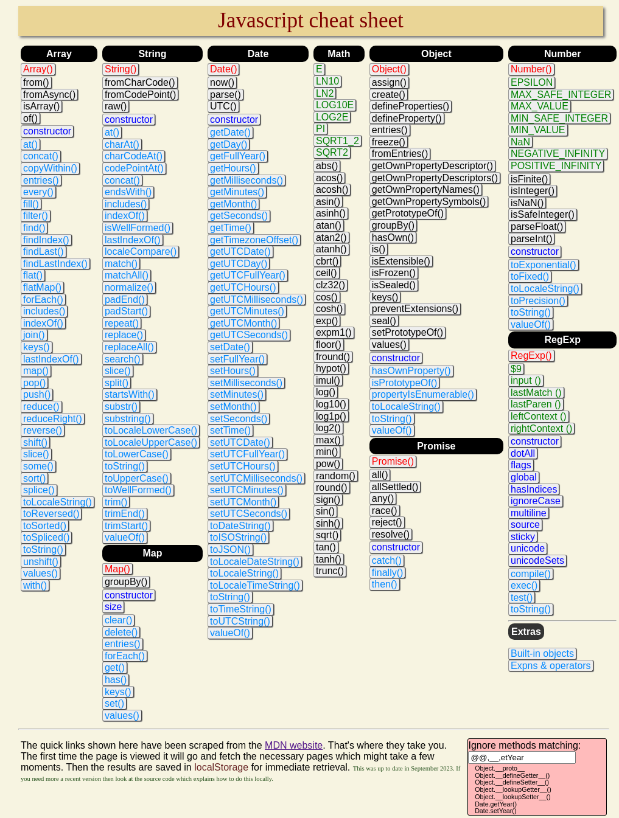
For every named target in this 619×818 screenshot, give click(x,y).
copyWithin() (50, 168)
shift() (35, 442)
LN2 (325, 93)
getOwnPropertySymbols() (429, 201)
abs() (327, 166)
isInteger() (532, 190)
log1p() (331, 416)
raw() (116, 106)
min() (327, 451)
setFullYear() (237, 359)
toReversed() (51, 513)
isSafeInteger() (543, 214)
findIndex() (46, 240)
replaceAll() (129, 347)
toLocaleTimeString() (255, 585)
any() (383, 498)
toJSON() (230, 549)
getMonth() (233, 204)
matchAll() (127, 275)
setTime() (230, 430)
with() (35, 585)
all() (380, 475)
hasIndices (534, 489)
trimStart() (126, 526)
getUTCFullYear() (247, 275)
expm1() (334, 332)
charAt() (122, 144)
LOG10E (335, 105)
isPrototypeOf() (405, 383)
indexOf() (43, 323)
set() (114, 703)
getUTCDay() (238, 263)
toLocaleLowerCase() (151, 430)
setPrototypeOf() (407, 332)
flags (521, 465)
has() (116, 679)
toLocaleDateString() (254, 561)
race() (384, 510)
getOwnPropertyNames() (426, 189)
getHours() (233, 168)
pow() (328, 464)
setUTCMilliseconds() (256, 478)
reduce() (41, 406)
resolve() (391, 534)
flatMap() (42, 287)
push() (37, 394)
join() (34, 335)
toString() (43, 549)
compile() (531, 574)
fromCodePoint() (140, 94)
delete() (121, 632)
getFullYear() (237, 156)
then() (384, 584)
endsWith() (128, 192)
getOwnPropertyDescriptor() (432, 166)
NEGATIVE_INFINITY (558, 153)
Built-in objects (542, 653)
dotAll (523, 453)
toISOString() (238, 537)
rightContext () (541, 428)
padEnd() (125, 299)
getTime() (230, 228)
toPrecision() (538, 301)
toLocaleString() (57, 502)
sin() (325, 511)
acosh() (332, 189)
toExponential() (543, 265)
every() (38, 192)
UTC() (223, 106)
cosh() (329, 308)
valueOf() (125, 537)
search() (123, 359)
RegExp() (531, 355)
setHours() (233, 371)
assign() (389, 82)
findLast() (43, 251)
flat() (33, 275)
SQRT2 (332, 152)
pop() (34, 383)
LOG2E (332, 117)
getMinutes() (237, 192)
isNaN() (527, 203)
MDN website (294, 745)
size (113, 606)
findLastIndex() (55, 263)
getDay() (228, 144)
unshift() (40, 561)
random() (335, 476)
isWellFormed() (137, 228)
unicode (528, 548)
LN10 (327, 81)
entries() (41, 180)
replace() (124, 335)
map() (36, 371)
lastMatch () (536, 392)
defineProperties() (410, 106)
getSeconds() (239, 215)
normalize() (129, 287)
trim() (116, 502)
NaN (520, 142)
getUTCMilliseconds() (256, 299)
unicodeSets (537, 560)
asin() (328, 201)
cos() (327, 297)
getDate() (230, 132)
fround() (333, 357)
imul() (328, 380)
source (525, 524)
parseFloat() (537, 226)
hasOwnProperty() (411, 371)
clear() (118, 620)
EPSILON (532, 82)
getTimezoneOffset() (254, 240)
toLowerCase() (137, 454)
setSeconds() (238, 419)
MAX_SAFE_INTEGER (561, 94)
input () (526, 380)
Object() (389, 69)
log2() (328, 428)
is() (378, 249)
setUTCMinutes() (247, 490)
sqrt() (327, 535)
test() (522, 597)
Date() (223, 69)
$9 (516, 369)
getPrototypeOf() (408, 213)
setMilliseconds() (246, 383)
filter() (35, 215)
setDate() (230, 347)
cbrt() (327, 261)
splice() (39, 490)
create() (388, 94)
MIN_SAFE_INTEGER (559, 118)
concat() (40, 156)
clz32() (330, 285)
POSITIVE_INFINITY (556, 166)
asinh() (331, 213)
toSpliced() (46, 537)
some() (38, 466)
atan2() (331, 237)
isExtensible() (401, 261)
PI (320, 128)
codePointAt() (134, 168)
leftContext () (539, 416)
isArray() (41, 106)
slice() (36, 454)
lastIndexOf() (51, 359)
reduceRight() (52, 419)
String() (120, 69)
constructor (47, 131)
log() (325, 392)
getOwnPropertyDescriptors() (435, 178)
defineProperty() (407, 118)
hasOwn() (393, 237)
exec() (524, 585)
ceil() (326, 273)
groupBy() (126, 582)
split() (116, 383)
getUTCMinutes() (247, 311)
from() (36, 82)
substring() (128, 419)
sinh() (328, 523)
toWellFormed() (138, 490)
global (524, 477)
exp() (327, 321)
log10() (331, 404)
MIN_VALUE (538, 130)
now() (222, 82)
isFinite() (529, 179)
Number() (531, 69)
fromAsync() (49, 94)
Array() (38, 69)
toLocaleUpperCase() (151, 442)
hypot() (331, 368)
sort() (34, 478)
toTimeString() (240, 609)
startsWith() (130, 394)
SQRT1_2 (337, 141)
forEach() (43, 299)
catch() (387, 560)
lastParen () (536, 404)
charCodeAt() (134, 156)
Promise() (393, 461)
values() (40, 573)
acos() (329, 178)
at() (30, 144)
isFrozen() (394, 273)
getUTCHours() (243, 287)
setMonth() (233, 406)
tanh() (328, 559)
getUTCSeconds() (249, 335)
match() (121, 263)
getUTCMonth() (243, 323)
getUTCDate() (240, 251)
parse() (225, 94)
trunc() (330, 571)
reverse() (42, 430)
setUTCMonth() (243, 502)
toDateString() (240, 526)
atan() (328, 225)
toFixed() (530, 276)
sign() (328, 499)
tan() (326, 547)
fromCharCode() (140, 82)
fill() (31, 204)
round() (332, 487)
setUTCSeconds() (248, 513)
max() (328, 440)
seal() (384, 321)
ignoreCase (536, 501)
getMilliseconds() (246, 180)
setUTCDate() (240, 442)
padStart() (126, 311)
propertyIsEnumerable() (423, 394)
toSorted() (44, 526)
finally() (388, 572)
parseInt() (531, 239)
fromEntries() (400, 153)
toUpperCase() (137, 478)
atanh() (331, 249)
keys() (36, 347)
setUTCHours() (243, 466)
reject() (387, 522)
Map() (117, 569)
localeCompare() (141, 251)
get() (115, 667)
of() (30, 118)
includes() (44, 311)
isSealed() (394, 285)
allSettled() (395, 487)
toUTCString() (240, 621)
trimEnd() (125, 513)
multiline (529, 513)
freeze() (388, 142)
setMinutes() (237, 394)
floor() (328, 344)
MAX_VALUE (539, 106)
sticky (523, 537)
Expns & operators (551, 665)
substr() (121, 406)
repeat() (122, 323)
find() (34, 228)
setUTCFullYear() (247, 454)
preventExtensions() (415, 308)
